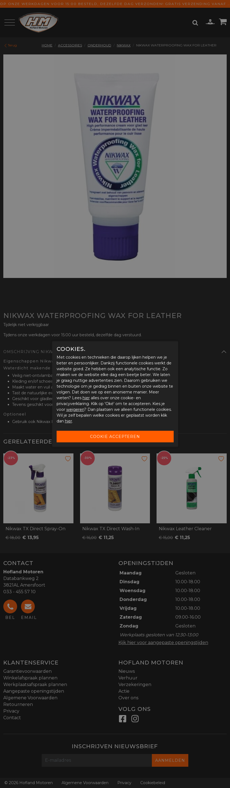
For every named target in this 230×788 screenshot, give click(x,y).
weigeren (75, 409)
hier (86, 397)
